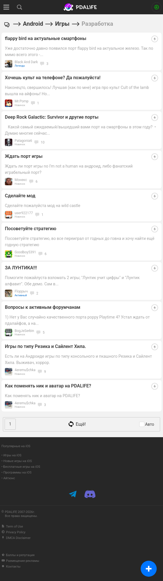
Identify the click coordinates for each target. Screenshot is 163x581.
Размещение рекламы (20, 561)
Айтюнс (9, 478)
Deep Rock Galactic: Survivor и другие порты (52, 117)
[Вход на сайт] (157, 7)
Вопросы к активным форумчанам (42, 307)
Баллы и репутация (18, 555)
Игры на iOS (12, 455)
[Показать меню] (6, 7)
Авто (149, 424)
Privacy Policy (13, 532)
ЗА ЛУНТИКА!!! (21, 267)
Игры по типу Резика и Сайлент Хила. (45, 346)
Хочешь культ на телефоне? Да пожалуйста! (53, 77)
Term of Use (12, 526)
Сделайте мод (20, 195)
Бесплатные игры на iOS (21, 467)
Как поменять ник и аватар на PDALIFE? (48, 386)
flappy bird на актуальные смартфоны (45, 38)
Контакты (11, 566)
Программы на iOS (17, 472)
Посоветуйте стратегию (30, 228)
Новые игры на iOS (17, 461)
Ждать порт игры (24, 156)
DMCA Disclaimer (16, 538)
